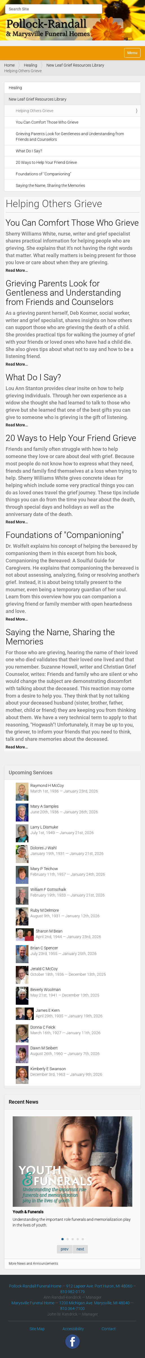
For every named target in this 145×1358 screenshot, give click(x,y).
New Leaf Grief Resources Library (75, 65)
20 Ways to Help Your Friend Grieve (46, 162)
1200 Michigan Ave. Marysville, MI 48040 (94, 1303)
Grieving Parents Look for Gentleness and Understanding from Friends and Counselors (70, 137)
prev (64, 1249)
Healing (30, 65)
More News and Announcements (33, 1264)
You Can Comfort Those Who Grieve (47, 122)
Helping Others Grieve (34, 110)
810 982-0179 (72, 1291)
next (80, 1249)
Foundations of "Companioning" (43, 174)
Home (9, 65)
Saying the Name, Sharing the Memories (50, 185)
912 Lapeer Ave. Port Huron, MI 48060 (99, 1286)
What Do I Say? (29, 151)
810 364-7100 (72, 1308)
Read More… (17, 270)
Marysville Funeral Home (33, 1303)
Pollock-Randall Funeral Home (35, 1286)
